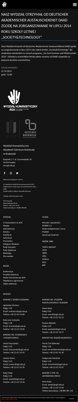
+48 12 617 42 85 (17, 329)
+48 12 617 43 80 (17, 315)
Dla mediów (8, 256)
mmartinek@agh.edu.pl (58, 364)
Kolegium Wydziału (11, 244)
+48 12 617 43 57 (56, 332)
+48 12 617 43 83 (56, 388)
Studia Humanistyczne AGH (14, 278)
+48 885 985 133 (66, 391)
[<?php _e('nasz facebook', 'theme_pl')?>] (4, 173)
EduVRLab (7, 235)
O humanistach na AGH (12, 223)
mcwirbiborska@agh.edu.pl (59, 350)
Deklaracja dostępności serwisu (13, 179)
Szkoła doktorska (10, 284)
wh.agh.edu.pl (9, 166)
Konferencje (8, 272)
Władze (6, 226)
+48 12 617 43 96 (17, 382)
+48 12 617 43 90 (17, 367)
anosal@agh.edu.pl (56, 315)
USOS (44, 250)
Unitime (45, 259)
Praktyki (45, 232)
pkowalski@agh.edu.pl (10, 203)
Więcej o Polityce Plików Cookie (9, 399)
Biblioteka (7, 253)
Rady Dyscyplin (9, 247)
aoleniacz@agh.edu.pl (18, 312)
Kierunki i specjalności (51, 223)
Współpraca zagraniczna (13, 281)
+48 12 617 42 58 (14, 205)
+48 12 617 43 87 (56, 367)
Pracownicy (8, 241)
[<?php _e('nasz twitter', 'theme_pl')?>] (17, 173)
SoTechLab (7, 238)
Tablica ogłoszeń (49, 247)
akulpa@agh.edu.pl (56, 385)
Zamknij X (71, 398)
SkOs (44, 262)
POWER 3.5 (47, 226)
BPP (43, 265)
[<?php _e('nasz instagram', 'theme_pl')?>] (11, 173)
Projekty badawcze (11, 275)
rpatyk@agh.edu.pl (17, 379)
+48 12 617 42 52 (56, 318)
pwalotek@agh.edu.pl (57, 329)
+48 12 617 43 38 (56, 353)
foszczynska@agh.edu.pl (19, 350)
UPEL (44, 256)
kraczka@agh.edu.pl (17, 326)
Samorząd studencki (50, 235)
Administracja (9, 229)
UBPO (44, 253)
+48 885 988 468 (21, 208)
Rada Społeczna (9, 250)
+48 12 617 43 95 (17, 353)
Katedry (6, 232)
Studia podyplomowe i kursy (53, 229)
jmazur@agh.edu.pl (17, 364)
